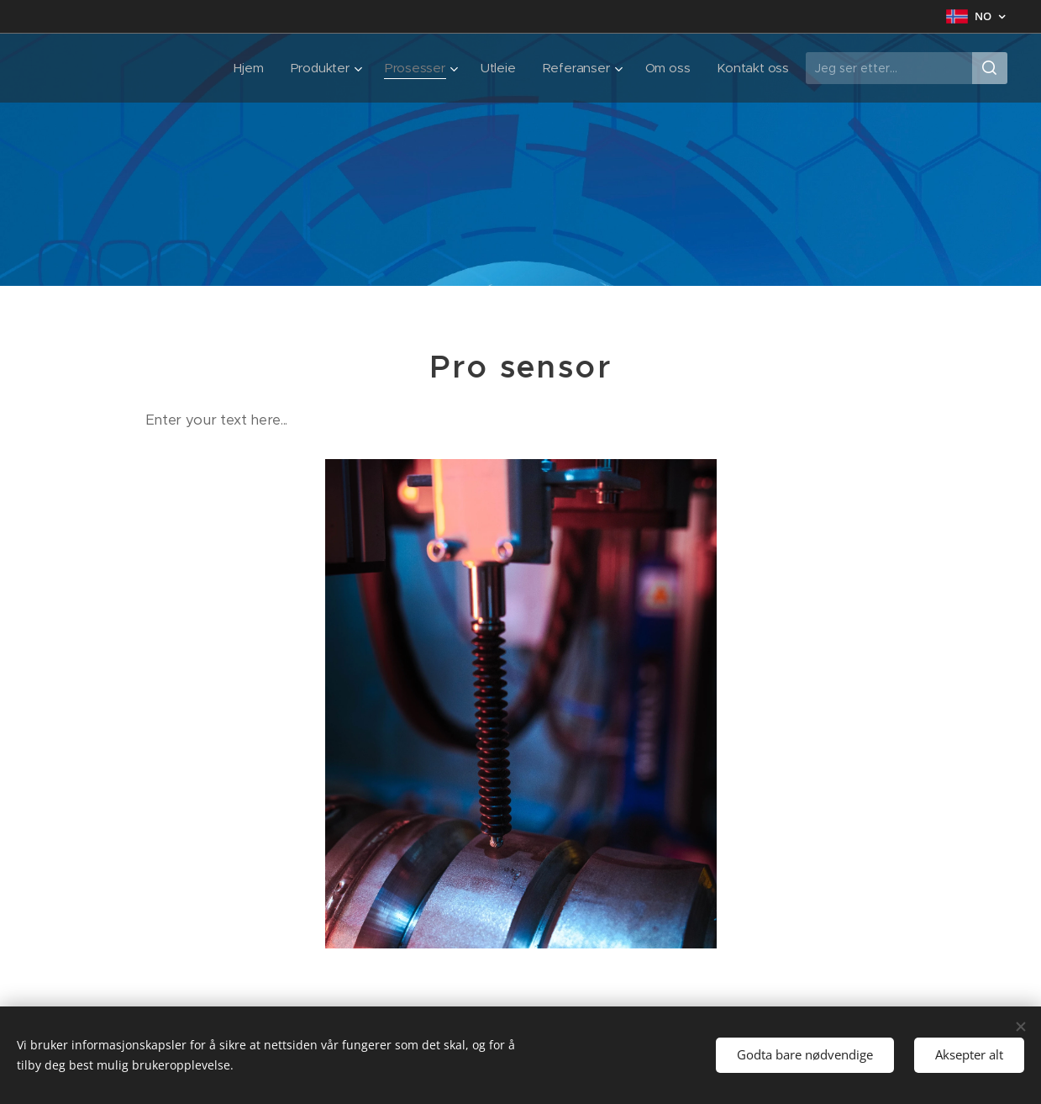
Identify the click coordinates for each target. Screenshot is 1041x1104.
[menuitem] (244, 68)
